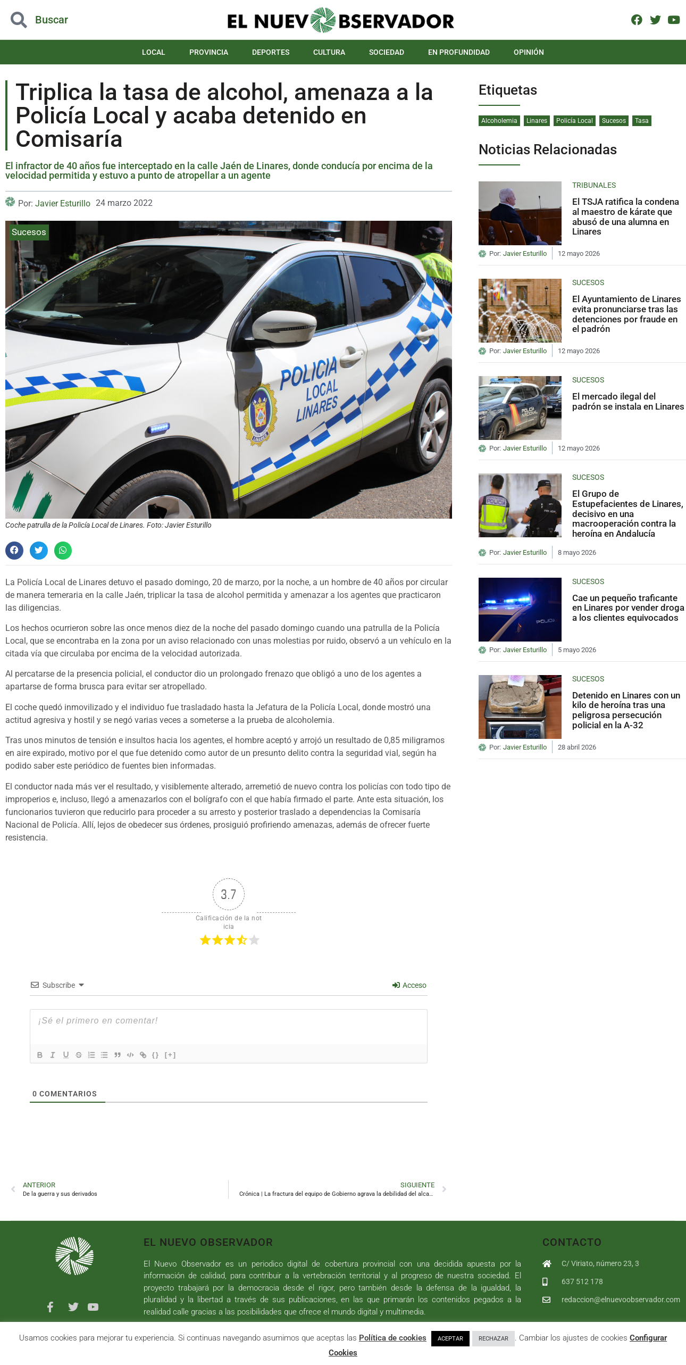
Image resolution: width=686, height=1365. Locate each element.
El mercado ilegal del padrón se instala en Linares (628, 401)
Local (153, 52)
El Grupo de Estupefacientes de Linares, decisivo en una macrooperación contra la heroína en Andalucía (627, 513)
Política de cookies (392, 1338)
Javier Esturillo (62, 203)
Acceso (409, 985)
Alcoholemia (499, 120)
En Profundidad (459, 52)
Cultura (329, 52)
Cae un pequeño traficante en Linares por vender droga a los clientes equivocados (628, 608)
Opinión (529, 52)
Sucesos (29, 232)
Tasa (642, 120)
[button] (14, 551)
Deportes (270, 52)
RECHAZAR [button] (493, 1338)
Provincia (208, 52)
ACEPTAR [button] (450, 1338)
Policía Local (574, 120)
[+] (188, 1054)
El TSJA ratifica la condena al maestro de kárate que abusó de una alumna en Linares (625, 216)
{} (173, 1054)
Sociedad (386, 52)
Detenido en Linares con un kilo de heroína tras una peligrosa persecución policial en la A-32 (626, 710)
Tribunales (594, 185)
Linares (536, 120)
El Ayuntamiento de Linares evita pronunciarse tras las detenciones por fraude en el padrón (626, 314)
